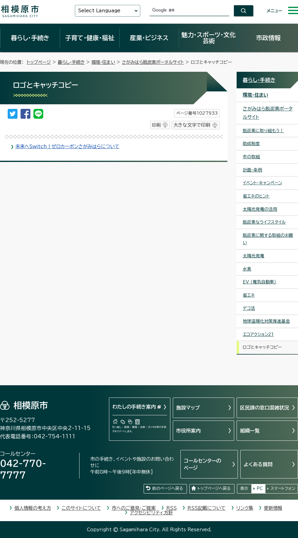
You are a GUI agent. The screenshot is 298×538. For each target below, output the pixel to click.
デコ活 (249, 308)
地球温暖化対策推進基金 (266, 321)
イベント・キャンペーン (262, 183)
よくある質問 (258, 464)
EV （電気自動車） (259, 282)
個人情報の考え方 (32, 508)
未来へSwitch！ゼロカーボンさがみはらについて (67, 146)
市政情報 (268, 38)
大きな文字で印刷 (191, 125)
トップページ (39, 62)
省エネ (249, 295)
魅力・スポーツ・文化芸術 (208, 38)
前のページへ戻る (167, 488)
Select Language (99, 10)
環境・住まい (103, 62)
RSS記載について (207, 508)
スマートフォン (282, 488)
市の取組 (251, 157)
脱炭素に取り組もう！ (263, 131)
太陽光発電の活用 (260, 209)
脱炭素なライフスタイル (264, 222)
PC (260, 488)
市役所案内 (188, 430)
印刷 (156, 125)
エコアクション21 (258, 334)
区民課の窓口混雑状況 (264, 407)
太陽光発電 (253, 256)
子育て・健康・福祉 (89, 38)
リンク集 (244, 508)
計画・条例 (252, 170)
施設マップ (188, 407)
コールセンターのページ (202, 464)
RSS (171, 508)
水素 (247, 269)
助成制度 (251, 143)
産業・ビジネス (149, 38)
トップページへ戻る (213, 488)
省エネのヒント (256, 196)
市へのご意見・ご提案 (134, 508)
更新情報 (273, 508)
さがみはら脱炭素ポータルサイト (153, 62)
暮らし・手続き (30, 38)
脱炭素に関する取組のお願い (268, 239)
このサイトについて (81, 508)
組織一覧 (250, 430)
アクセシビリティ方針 (151, 512)
